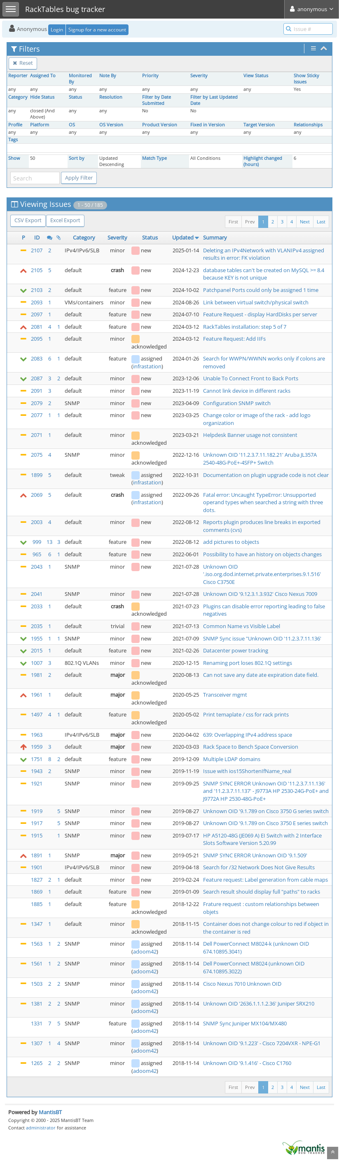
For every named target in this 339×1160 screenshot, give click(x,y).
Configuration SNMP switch (237, 403)
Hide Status (42, 97)
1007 (36, 663)
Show (14, 158)
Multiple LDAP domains (231, 759)
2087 (36, 378)
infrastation (147, 366)
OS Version (111, 125)
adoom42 (145, 951)
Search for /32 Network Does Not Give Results (259, 867)
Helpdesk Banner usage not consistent (250, 435)
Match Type (154, 158)
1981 (36, 674)
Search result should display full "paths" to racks (261, 891)
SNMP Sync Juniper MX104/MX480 (245, 1023)
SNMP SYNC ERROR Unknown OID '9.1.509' (255, 855)
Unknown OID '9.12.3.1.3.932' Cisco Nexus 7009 (260, 594)
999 (37, 542)
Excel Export (65, 220)
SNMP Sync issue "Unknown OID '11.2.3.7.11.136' (262, 638)
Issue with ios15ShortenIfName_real (247, 771)
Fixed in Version (207, 125)
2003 (36, 522)
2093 (36, 302)
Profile (15, 125)
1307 (36, 1043)
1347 (36, 924)
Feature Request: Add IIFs (234, 338)
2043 (36, 566)
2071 (36, 435)
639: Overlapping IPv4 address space (247, 734)
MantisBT (50, 1112)
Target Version (259, 125)
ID (37, 237)
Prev (250, 221)
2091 (36, 390)
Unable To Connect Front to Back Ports (250, 378)
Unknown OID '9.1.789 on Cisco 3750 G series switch (266, 811)
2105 (36, 270)
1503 (36, 983)
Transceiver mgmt (225, 694)
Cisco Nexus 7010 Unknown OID (242, 983)
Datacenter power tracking (235, 650)
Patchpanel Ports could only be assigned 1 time (260, 290)
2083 (36, 358)
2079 (36, 403)
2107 (36, 250)
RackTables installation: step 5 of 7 (244, 326)
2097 (36, 314)
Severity (199, 75)
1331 (36, 1023)
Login (57, 29)
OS (72, 125)
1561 (36, 963)
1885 (36, 904)
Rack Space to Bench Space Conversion (250, 746)
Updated (183, 237)
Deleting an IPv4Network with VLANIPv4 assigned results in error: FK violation (263, 254)
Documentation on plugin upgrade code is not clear (266, 475)
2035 (36, 626)
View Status (255, 75)
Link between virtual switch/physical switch (256, 302)
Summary (215, 237)
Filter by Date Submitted (156, 100)
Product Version (159, 125)
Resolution (110, 97)
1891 (36, 855)
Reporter (18, 75)
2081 (36, 326)
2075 (36, 454)
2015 (36, 650)
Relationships (308, 125)
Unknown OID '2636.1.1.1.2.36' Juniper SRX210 (258, 1003)
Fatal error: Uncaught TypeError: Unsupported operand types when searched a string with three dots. (263, 502)
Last (321, 221)
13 (49, 542)
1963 (36, 734)
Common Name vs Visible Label (241, 626)
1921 (36, 783)
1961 (36, 694)
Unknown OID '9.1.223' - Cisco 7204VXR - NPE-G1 (261, 1043)
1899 (36, 475)
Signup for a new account (97, 29)
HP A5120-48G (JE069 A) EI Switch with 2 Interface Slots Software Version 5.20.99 (262, 839)
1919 (36, 811)
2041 (36, 594)
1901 (36, 867)
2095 (36, 338)
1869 (36, 891)
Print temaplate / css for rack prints (246, 714)
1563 (36, 943)
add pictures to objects (231, 542)
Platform (39, 125)
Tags (13, 139)
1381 (36, 1003)
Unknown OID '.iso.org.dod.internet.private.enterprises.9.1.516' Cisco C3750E (262, 574)
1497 (36, 714)
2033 (36, 606)
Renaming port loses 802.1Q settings (247, 663)
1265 (36, 1063)
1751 (36, 759)
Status (75, 97)
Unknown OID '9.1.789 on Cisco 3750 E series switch (265, 823)
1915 (36, 835)
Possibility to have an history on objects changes (262, 554)
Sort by (76, 158)
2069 (36, 494)
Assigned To (43, 75)
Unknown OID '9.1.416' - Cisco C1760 (247, 1063)
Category (18, 97)
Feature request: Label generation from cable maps (265, 879)
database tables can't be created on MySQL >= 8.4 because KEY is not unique (263, 274)
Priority (150, 75)
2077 (36, 415)
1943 (36, 771)
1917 (36, 823)
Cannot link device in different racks (246, 390)
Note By (107, 75)
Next (305, 221)
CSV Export (28, 220)
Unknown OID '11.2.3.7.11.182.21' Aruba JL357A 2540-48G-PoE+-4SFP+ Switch (260, 458)
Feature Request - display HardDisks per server (260, 314)
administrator (41, 1127)
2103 (36, 290)
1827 (36, 879)
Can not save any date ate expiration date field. (260, 674)
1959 (36, 746)
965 (37, 554)
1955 (36, 638)
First (233, 221)
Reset (23, 62)
